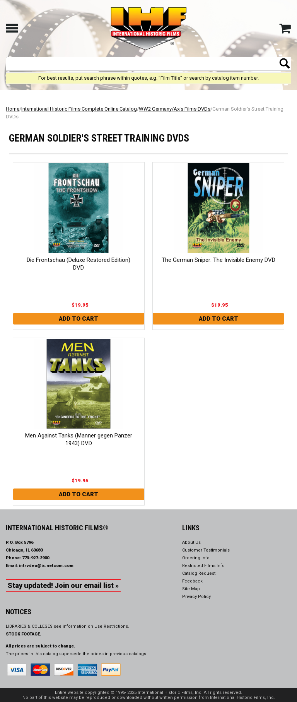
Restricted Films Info (203, 565)
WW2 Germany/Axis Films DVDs (174, 109)
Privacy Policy (196, 596)
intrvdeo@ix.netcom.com (46, 565)
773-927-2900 (35, 557)
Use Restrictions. (111, 626)
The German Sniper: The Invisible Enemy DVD (218, 259)
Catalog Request (198, 573)
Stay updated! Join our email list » (63, 585)
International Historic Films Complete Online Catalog (79, 109)
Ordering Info (196, 557)
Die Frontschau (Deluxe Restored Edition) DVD (78, 263)
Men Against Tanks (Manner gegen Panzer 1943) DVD (78, 439)
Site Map (191, 588)
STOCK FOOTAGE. (23, 634)
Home (12, 109)
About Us (191, 542)
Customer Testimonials (206, 550)
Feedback (192, 581)
